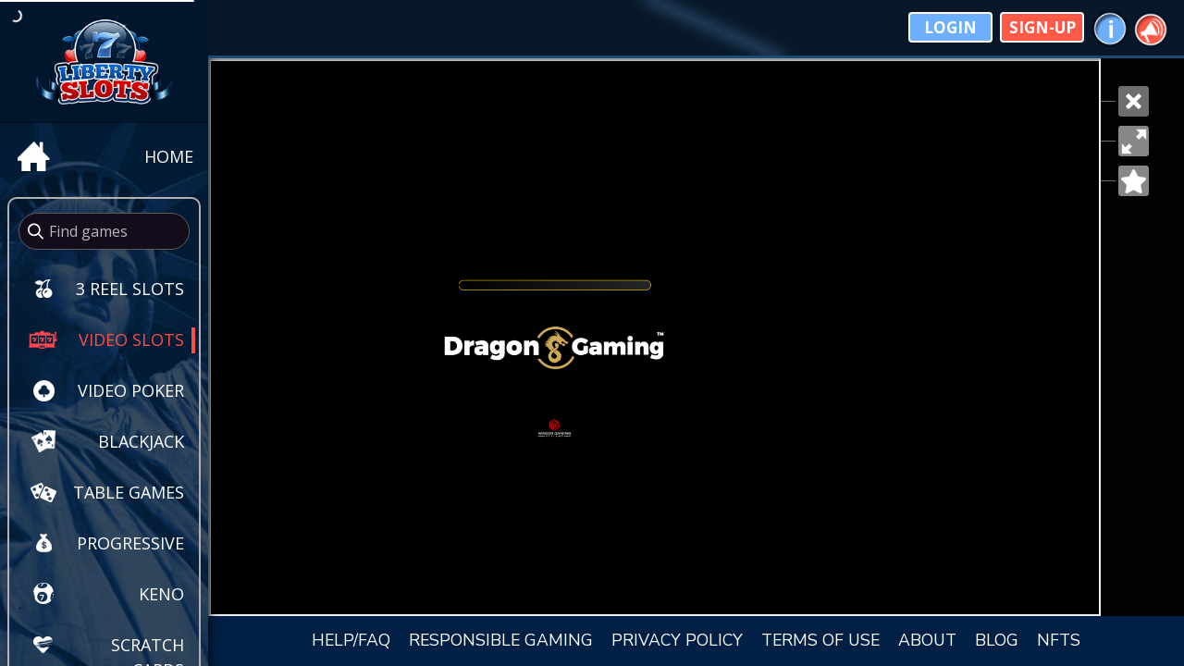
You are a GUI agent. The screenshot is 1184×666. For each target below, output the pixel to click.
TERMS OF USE (820, 640)
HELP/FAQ (351, 640)
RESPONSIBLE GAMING (501, 640)
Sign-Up (1042, 27)
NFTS (1058, 640)
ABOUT (927, 640)
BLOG (996, 640)
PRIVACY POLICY (677, 640)
